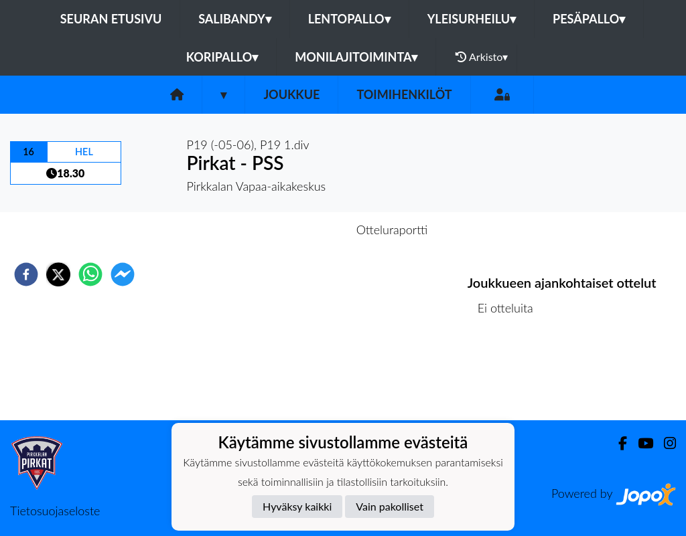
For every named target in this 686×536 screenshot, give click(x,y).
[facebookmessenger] (123, 274)
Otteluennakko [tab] (297, 229)
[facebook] (26, 274)
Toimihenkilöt (404, 94)
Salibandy (234, 18)
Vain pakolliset (389, 506)
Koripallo (222, 57)
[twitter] (58, 274)
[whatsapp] (90, 274)
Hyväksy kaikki (297, 506)
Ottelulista (510, 375)
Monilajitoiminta (356, 57)
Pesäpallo (589, 18)
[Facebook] (617, 443)
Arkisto (482, 57)
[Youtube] (640, 443)
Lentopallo (349, 18)
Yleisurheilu (471, 18)
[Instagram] (664, 443)
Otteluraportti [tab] (392, 229)
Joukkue (291, 94)
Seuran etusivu (111, 18)
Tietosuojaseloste (55, 510)
